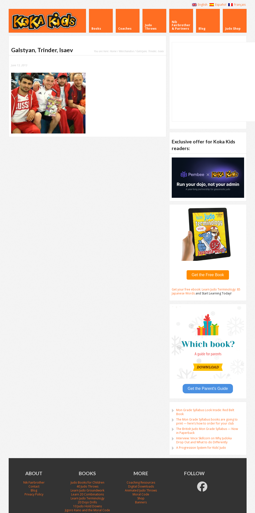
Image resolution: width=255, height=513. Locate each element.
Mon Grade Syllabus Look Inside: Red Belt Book (205, 412)
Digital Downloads (141, 486)
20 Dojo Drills (87, 502)
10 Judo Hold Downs (87, 506)
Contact (33, 486)
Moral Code (141, 494)
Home (113, 51)
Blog (34, 490)
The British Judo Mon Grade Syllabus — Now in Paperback (207, 431)
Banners (141, 502)
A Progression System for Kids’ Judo (201, 448)
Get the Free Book (208, 275)
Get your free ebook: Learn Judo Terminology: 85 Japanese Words (206, 291)
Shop (140, 498)
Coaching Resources (141, 482)
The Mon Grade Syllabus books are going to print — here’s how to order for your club (207, 421)
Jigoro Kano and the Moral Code (87, 510)
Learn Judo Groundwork (87, 490)
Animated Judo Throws (141, 490)
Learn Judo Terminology (87, 498)
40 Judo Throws (87, 486)
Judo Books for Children (87, 482)
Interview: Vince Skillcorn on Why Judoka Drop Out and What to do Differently (204, 440)
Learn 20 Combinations (87, 494)
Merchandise (126, 51)
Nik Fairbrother (34, 482)
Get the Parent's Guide (208, 388)
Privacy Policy (34, 494)
